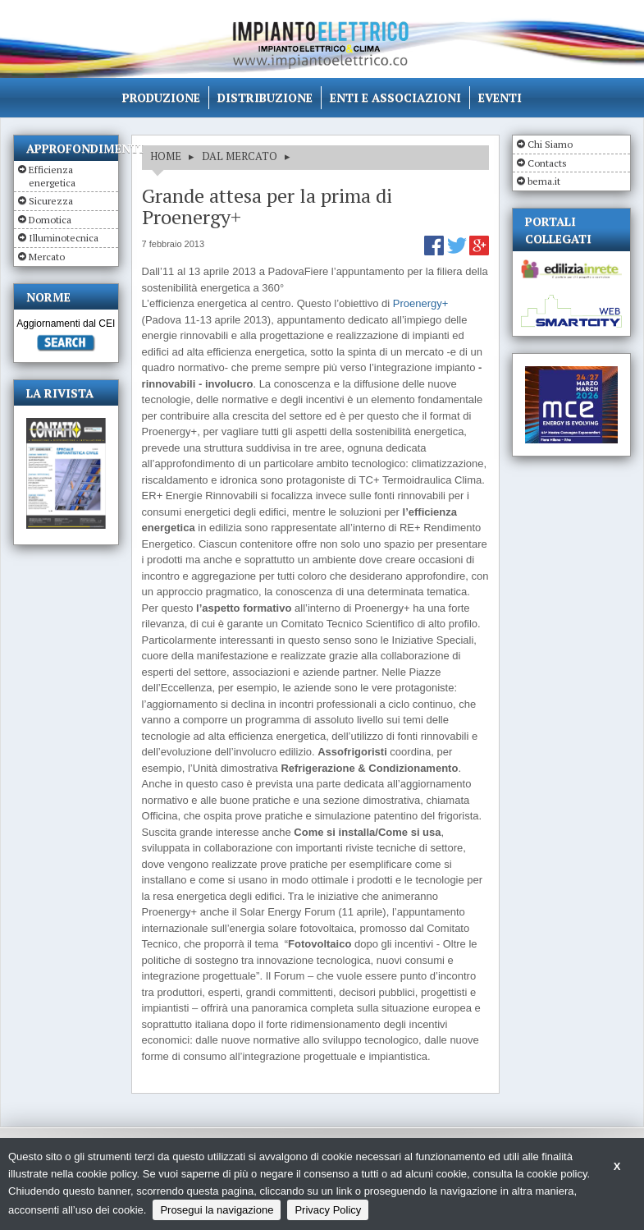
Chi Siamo (550, 144)
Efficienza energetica (52, 176)
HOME (165, 156)
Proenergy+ (421, 303)
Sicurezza (51, 201)
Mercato (47, 256)
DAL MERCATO (239, 156)
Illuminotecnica (63, 238)
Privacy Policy (328, 1210)
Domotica (50, 219)
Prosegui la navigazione (216, 1210)
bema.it (544, 181)
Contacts (547, 163)
